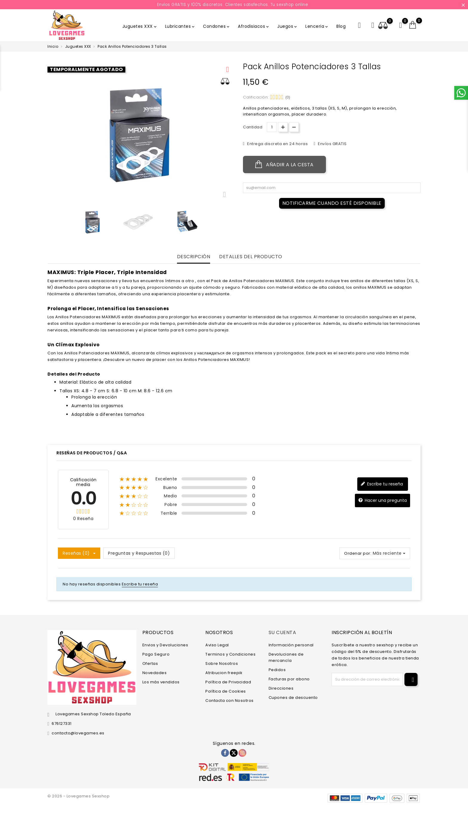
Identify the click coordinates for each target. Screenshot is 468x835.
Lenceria (317, 26)
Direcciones (281, 688)
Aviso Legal (217, 645)
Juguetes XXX (140, 26)
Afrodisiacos (254, 26)
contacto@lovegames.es (78, 733)
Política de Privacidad (228, 682)
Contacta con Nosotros (229, 700)
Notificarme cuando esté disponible (331, 203)
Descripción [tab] (193, 257)
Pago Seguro (156, 654)
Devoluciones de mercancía (286, 657)
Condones (216, 26)
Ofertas (150, 663)
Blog (341, 26)
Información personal (291, 645)
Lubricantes (180, 26)
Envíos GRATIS (332, 144)
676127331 (62, 723)
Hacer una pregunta (382, 500)
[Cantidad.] (272, 127)
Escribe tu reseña (382, 484)
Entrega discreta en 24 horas (277, 144)
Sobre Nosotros (221, 663)
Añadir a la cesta (284, 164)
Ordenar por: (357, 553)
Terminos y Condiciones (230, 654)
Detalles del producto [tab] (250, 257)
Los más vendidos (161, 682)
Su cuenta (282, 632)
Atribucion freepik (223, 672)
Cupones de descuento (293, 697)
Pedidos (277, 669)
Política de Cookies (225, 691)
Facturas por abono (289, 679)
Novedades (154, 672)
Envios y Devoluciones (165, 645)
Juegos (287, 26)
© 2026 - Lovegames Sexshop (78, 796)
